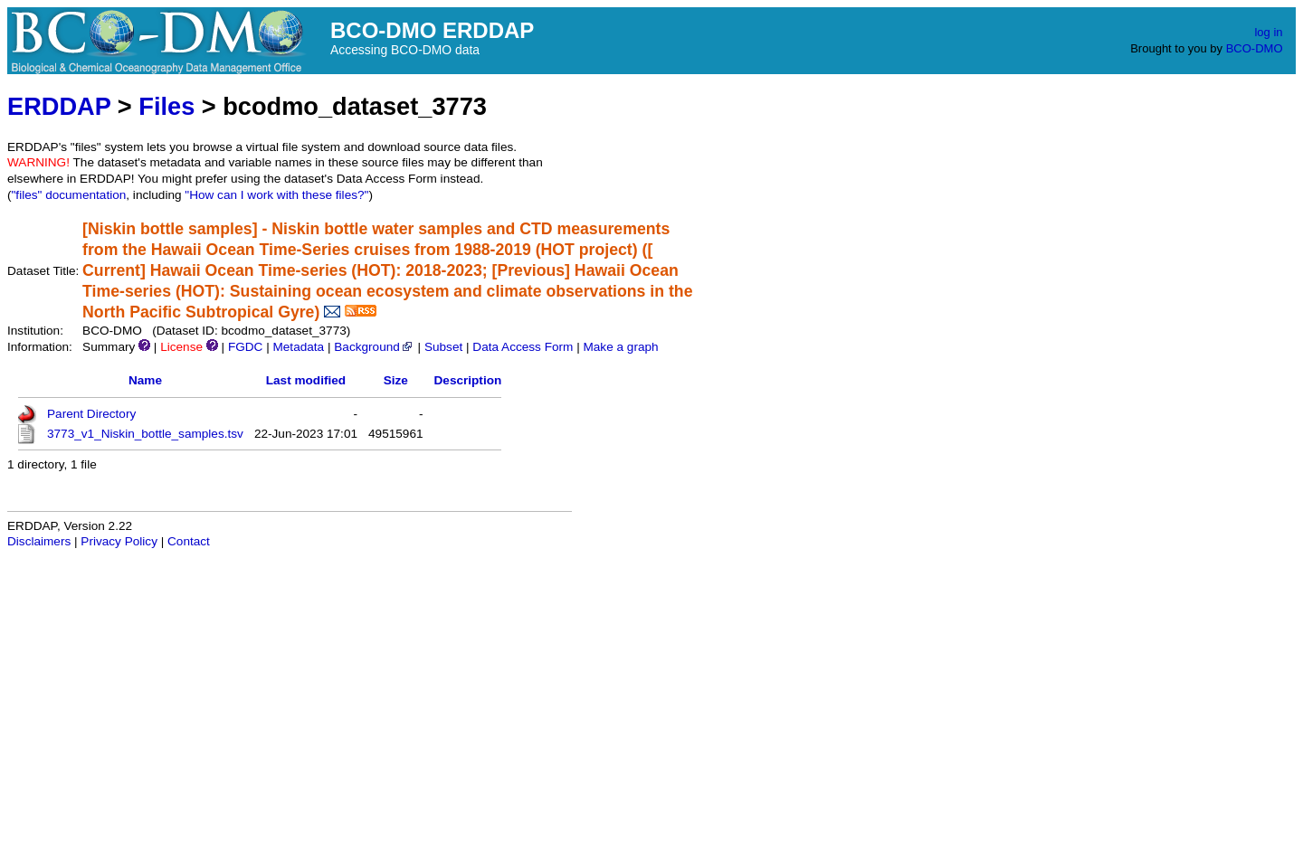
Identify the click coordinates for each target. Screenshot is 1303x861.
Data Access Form (522, 347)
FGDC (245, 347)
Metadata (298, 347)
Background (374, 347)
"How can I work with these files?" (276, 195)
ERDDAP (58, 106)
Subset (443, 347)
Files (166, 106)
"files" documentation (69, 195)
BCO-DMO (1254, 48)
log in (1268, 32)
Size (396, 380)
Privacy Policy (119, 541)
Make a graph (620, 347)
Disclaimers (39, 541)
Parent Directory (91, 414)
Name (145, 380)
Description (468, 380)
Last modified (306, 380)
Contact (188, 541)
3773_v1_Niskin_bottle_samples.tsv (145, 433)
